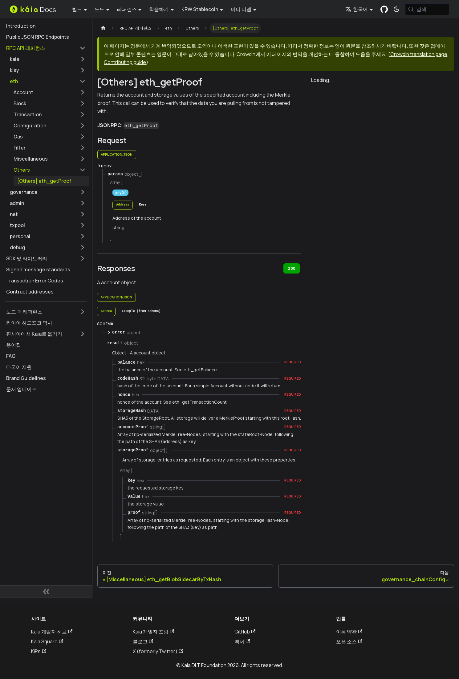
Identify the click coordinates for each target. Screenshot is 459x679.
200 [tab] (291, 268)
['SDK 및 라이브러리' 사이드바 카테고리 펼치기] (82, 258)
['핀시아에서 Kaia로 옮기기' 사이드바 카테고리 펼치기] (82, 334)
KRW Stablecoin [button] (199, 9)
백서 (242, 641)
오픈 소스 (349, 641)
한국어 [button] (356, 9)
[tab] (122, 205)
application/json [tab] (116, 154)
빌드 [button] (77, 9)
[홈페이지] (103, 28)
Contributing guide (125, 62)
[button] (47, 59)
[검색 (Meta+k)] (427, 9)
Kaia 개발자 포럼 (153, 631)
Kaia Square (47, 641)
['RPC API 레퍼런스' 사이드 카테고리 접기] (82, 48)
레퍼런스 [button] (127, 9)
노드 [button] (99, 9)
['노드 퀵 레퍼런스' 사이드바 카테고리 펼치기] (82, 312)
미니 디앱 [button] (241, 9)
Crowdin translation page (418, 54)
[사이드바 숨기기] (46, 591)
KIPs (38, 651)
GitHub (244, 631)
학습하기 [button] (159, 9)
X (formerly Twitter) (158, 651)
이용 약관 (349, 631)
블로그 (143, 641)
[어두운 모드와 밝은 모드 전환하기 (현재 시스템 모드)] (396, 9)
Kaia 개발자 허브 (51, 631)
